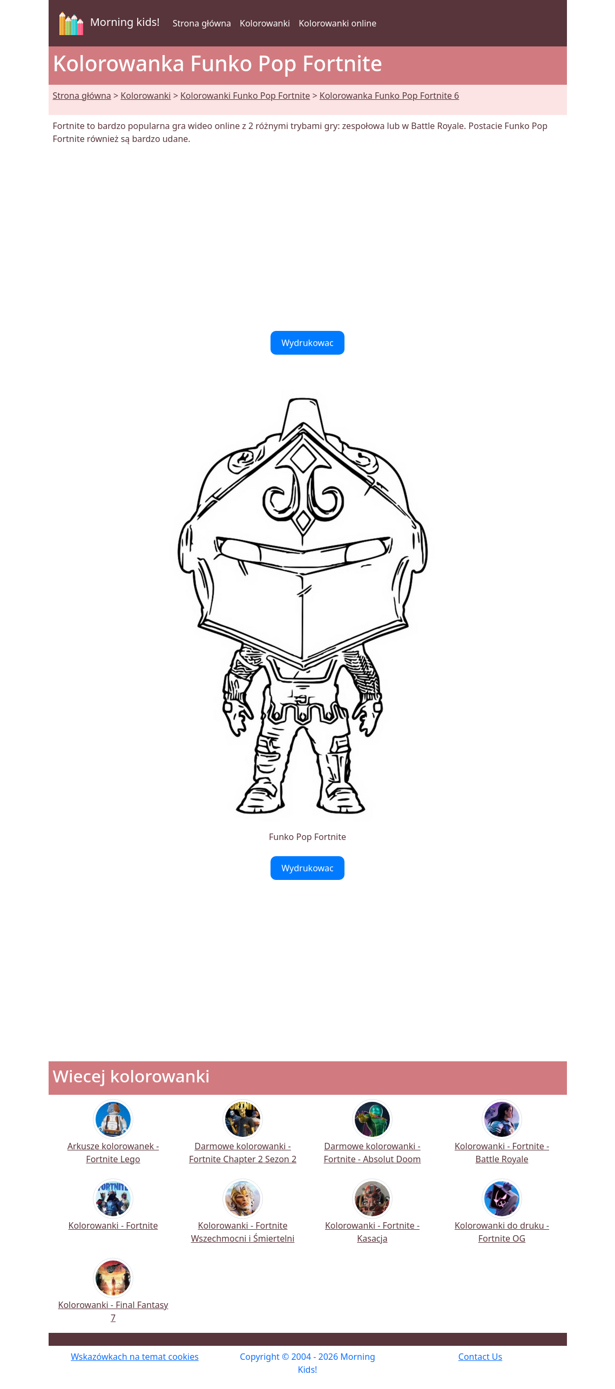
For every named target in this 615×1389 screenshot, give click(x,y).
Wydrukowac (307, 343)
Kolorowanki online (337, 23)
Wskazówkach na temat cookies (135, 1357)
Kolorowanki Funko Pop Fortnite (245, 95)
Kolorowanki (265, 23)
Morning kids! (107, 23)
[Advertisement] (307, 238)
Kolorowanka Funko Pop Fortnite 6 (389, 95)
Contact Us (480, 1357)
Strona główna (202, 23)
